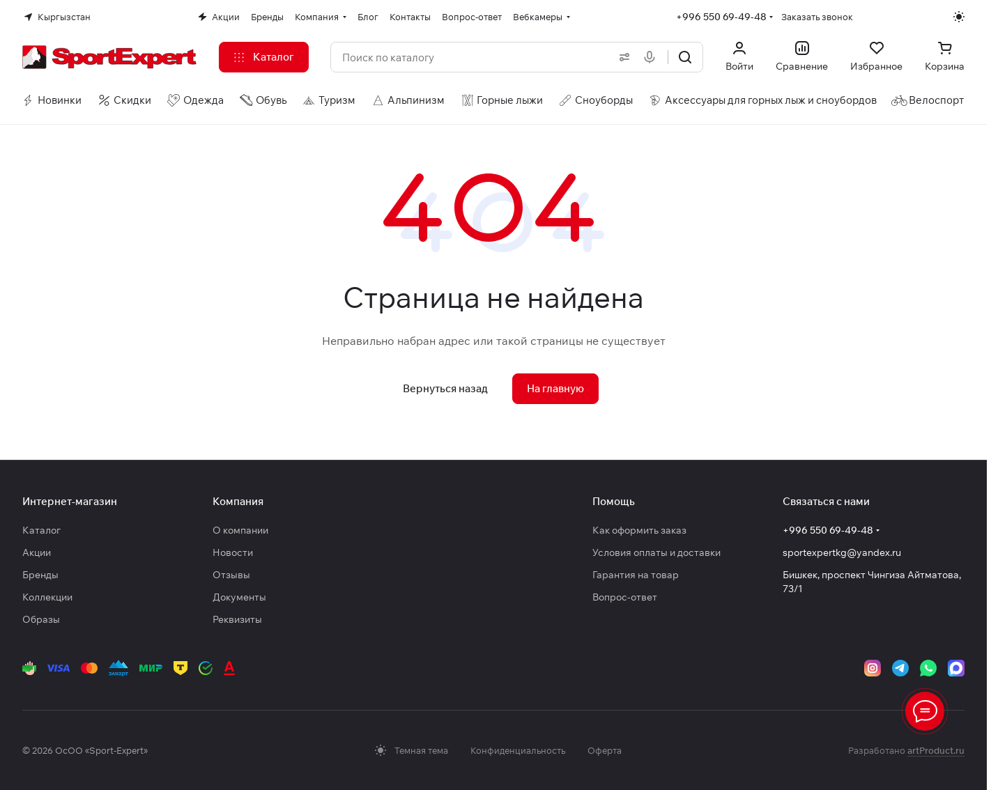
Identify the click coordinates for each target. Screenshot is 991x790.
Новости (233, 552)
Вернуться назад (445, 388)
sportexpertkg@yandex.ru (842, 552)
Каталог (41, 530)
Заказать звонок (817, 16)
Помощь (613, 501)
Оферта (604, 750)
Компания (238, 501)
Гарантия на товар (635, 574)
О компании (240, 530)
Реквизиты (237, 619)
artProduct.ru (936, 750)
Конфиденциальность (517, 750)
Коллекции (47, 597)
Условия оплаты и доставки (656, 552)
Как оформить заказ (639, 530)
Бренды (40, 574)
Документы (239, 597)
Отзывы (231, 574)
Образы (41, 619)
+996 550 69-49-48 (721, 16)
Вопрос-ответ (624, 597)
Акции (36, 552)
